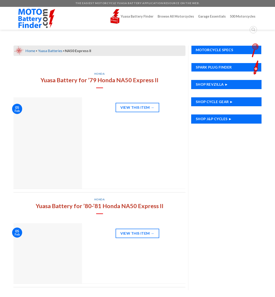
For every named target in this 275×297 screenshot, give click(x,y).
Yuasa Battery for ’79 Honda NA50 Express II (99, 80)
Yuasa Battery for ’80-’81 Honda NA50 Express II (100, 205)
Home (30, 50)
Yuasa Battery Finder (131, 16)
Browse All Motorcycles (176, 16)
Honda (99, 73)
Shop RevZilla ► (212, 84)
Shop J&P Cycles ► (214, 119)
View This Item (137, 107)
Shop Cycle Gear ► (214, 102)
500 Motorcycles (242, 16)
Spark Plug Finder (228, 67)
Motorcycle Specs (228, 49)
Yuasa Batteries (50, 50)
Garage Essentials (212, 16)
